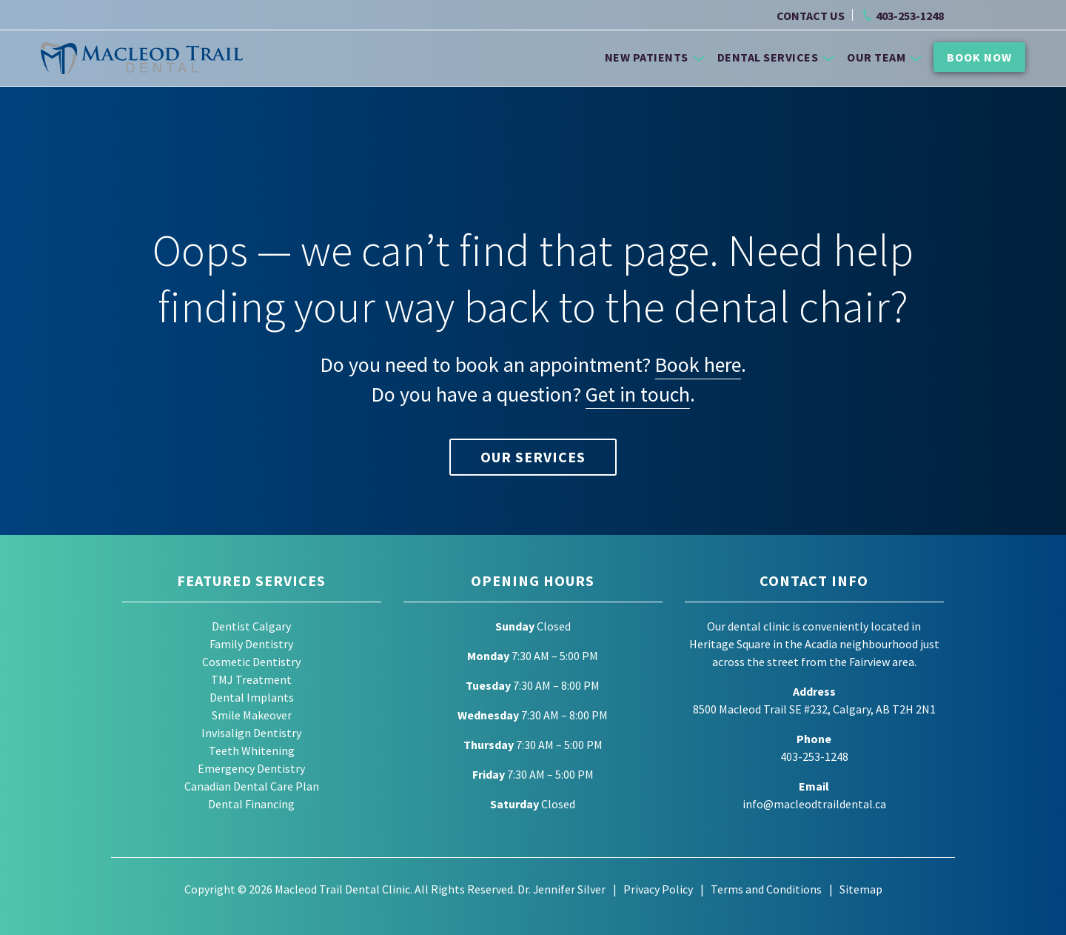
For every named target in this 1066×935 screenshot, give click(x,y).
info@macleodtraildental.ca (814, 803)
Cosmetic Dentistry (251, 661)
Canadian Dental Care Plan (251, 786)
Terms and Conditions (766, 889)
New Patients (655, 57)
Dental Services (776, 57)
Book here (698, 364)
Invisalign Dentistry (251, 732)
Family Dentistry (251, 643)
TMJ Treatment (251, 679)
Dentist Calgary (251, 626)
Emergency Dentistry (251, 768)
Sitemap (860, 889)
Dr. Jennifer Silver (561, 889)
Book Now (979, 57)
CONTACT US (811, 15)
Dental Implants (251, 697)
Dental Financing (251, 803)
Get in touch (638, 394)
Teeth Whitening (252, 750)
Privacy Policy (658, 889)
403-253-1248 (910, 15)
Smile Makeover (252, 715)
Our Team (884, 57)
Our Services (533, 456)
